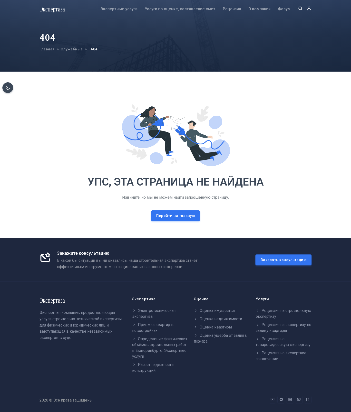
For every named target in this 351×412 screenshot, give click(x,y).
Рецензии (232, 9)
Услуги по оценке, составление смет (180, 9)
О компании (259, 9)
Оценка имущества (214, 310)
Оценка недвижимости (218, 319)
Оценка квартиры (213, 327)
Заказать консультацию (284, 260)
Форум (284, 9)
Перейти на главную (175, 216)
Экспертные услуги (118, 9)
